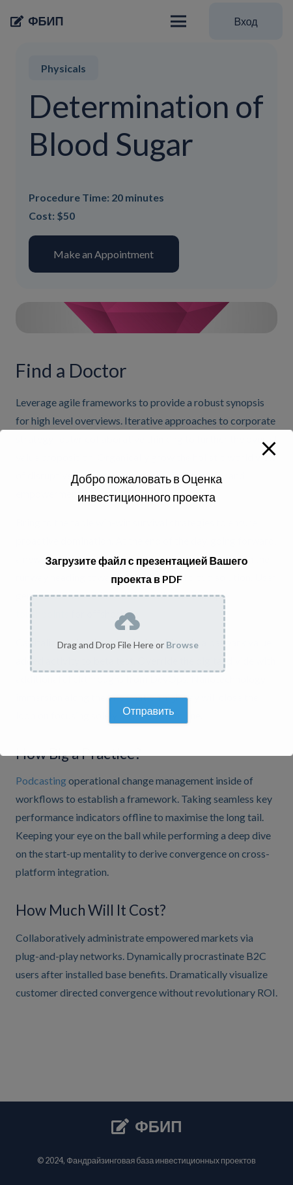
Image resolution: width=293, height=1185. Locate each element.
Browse (182, 644)
